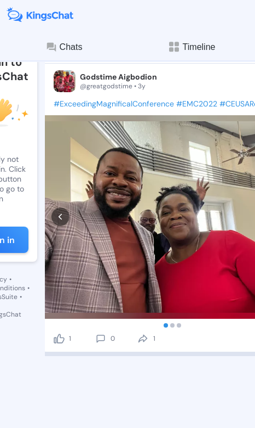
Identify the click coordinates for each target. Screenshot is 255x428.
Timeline (191, 47)
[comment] (100, 267)
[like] (59, 267)
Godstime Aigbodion (118, 77)
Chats (64, 47)
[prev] (60, 181)
